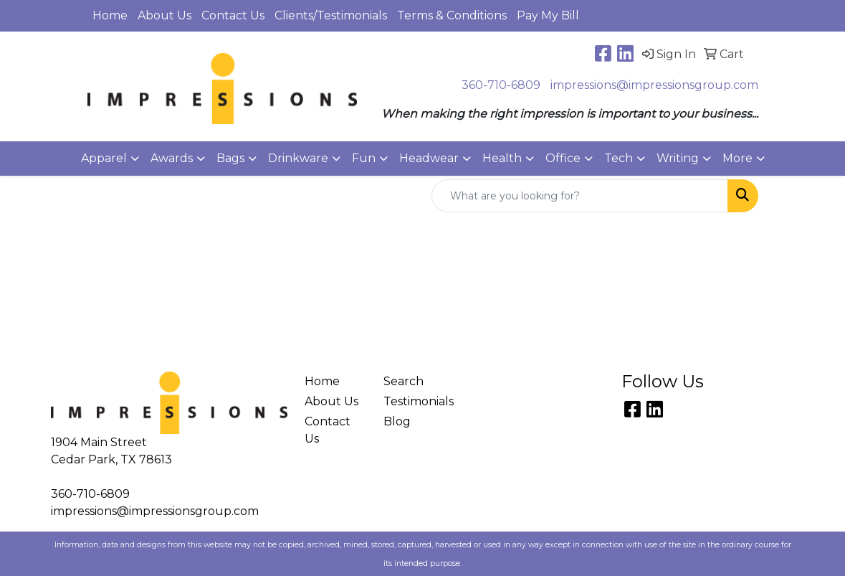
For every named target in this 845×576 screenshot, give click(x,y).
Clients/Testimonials (330, 15)
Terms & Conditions (452, 15)
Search (403, 381)
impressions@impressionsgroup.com (654, 85)
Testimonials (414, 401)
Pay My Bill (548, 15)
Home (110, 15)
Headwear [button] (429, 158)
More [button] (737, 158)
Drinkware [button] (298, 158)
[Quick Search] (579, 195)
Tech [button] (618, 158)
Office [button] (563, 158)
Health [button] (502, 158)
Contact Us (232, 15)
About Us (164, 15)
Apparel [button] (104, 158)
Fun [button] (364, 158)
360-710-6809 (501, 85)
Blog (397, 421)
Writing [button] (678, 158)
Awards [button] (172, 158)
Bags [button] (230, 158)
